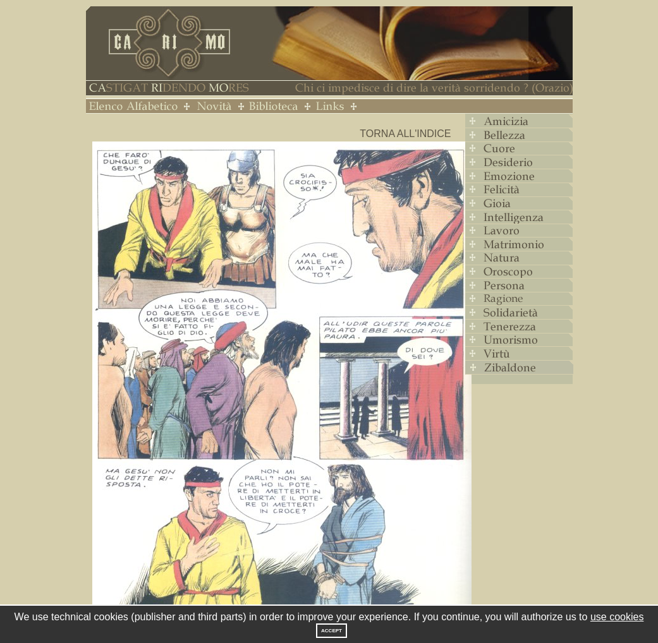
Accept (331, 631)
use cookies (617, 616)
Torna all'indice (405, 133)
